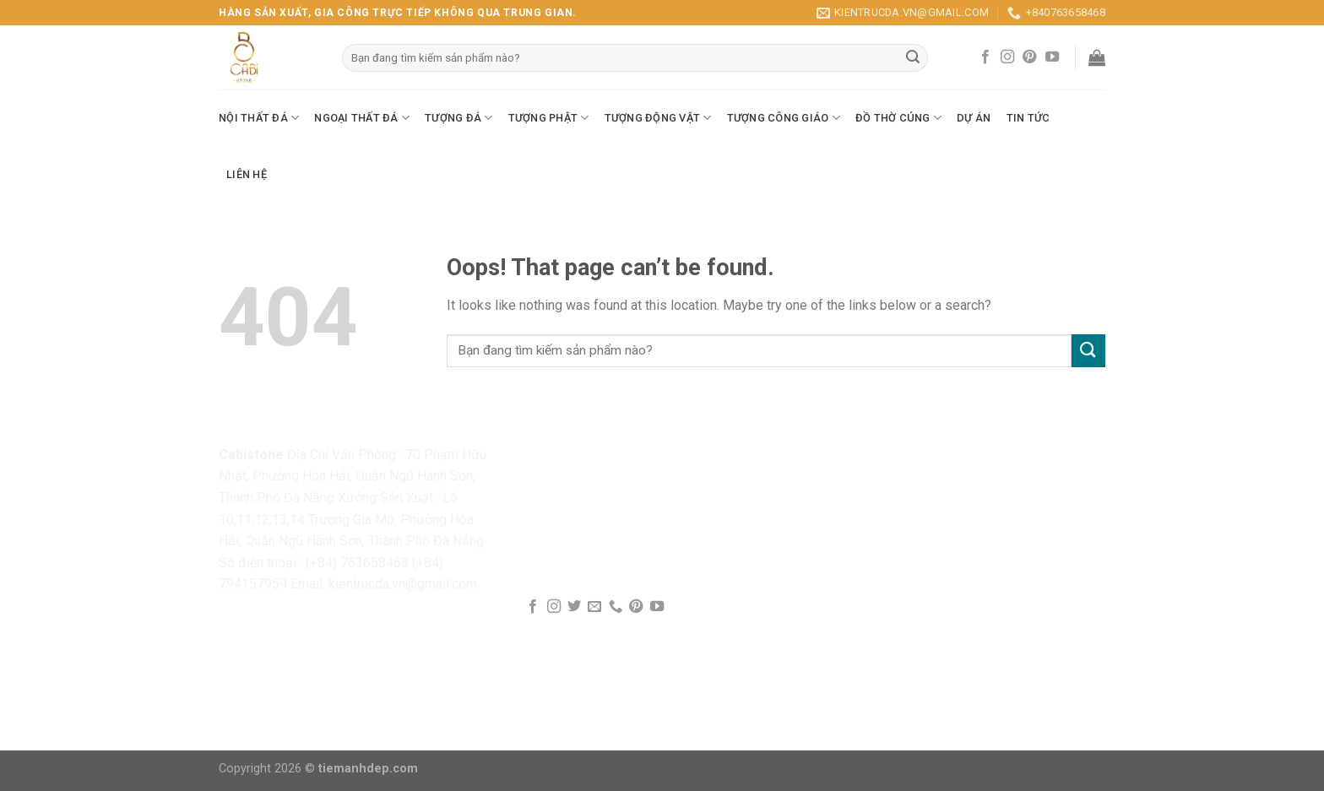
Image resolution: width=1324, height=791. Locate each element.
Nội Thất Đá (259, 118)
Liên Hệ (246, 174)
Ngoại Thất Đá (362, 118)
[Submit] (1088, 350)
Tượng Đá (459, 118)
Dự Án (973, 117)
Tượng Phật (548, 118)
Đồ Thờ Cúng (898, 118)
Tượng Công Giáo (783, 118)
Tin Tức (1028, 117)
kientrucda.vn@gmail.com (402, 584)
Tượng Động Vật (658, 118)
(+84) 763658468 (357, 563)
